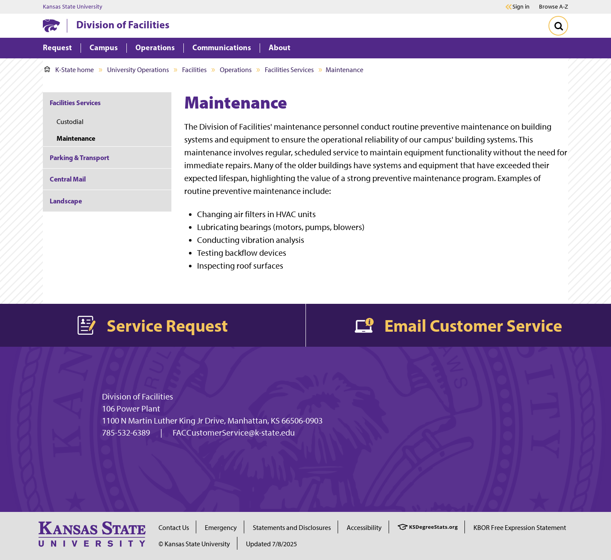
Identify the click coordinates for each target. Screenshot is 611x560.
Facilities (194, 70)
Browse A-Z (553, 6)
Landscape (66, 201)
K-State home (69, 70)
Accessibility (364, 528)
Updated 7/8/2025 (271, 544)
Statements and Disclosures (292, 528)
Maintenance (76, 138)
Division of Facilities (122, 24)
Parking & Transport (79, 157)
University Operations (138, 70)
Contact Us (174, 528)
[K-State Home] (51, 25)
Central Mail (68, 179)
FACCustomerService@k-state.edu (234, 432)
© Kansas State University (194, 544)
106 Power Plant (131, 408)
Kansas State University (72, 6)
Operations (236, 70)
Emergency (221, 528)
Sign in (521, 6)
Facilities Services (289, 70)
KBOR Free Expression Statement (519, 528)
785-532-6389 (126, 432)
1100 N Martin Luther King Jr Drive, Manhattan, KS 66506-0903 (212, 420)
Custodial (70, 122)
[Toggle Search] (558, 26)
